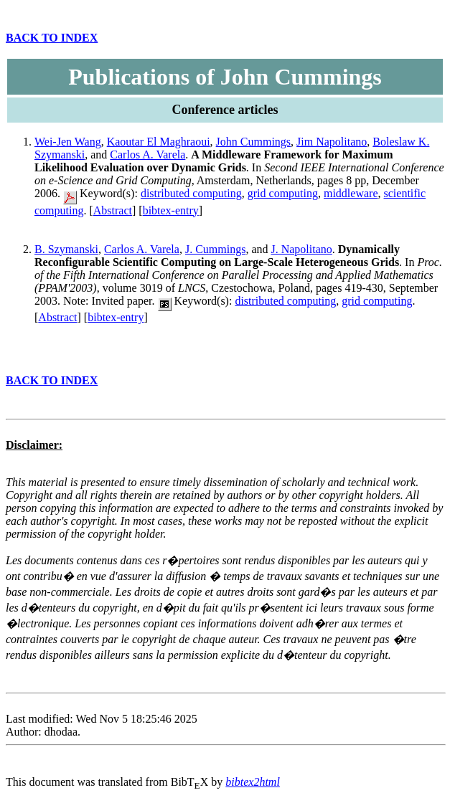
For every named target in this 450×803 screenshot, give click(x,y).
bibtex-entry (171, 210)
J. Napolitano (301, 249)
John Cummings (253, 142)
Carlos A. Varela (147, 154)
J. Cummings (215, 249)
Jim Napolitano (331, 142)
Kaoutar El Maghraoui (158, 142)
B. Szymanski (66, 249)
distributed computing (191, 193)
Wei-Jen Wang (67, 142)
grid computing (283, 193)
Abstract (112, 210)
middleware (351, 193)
